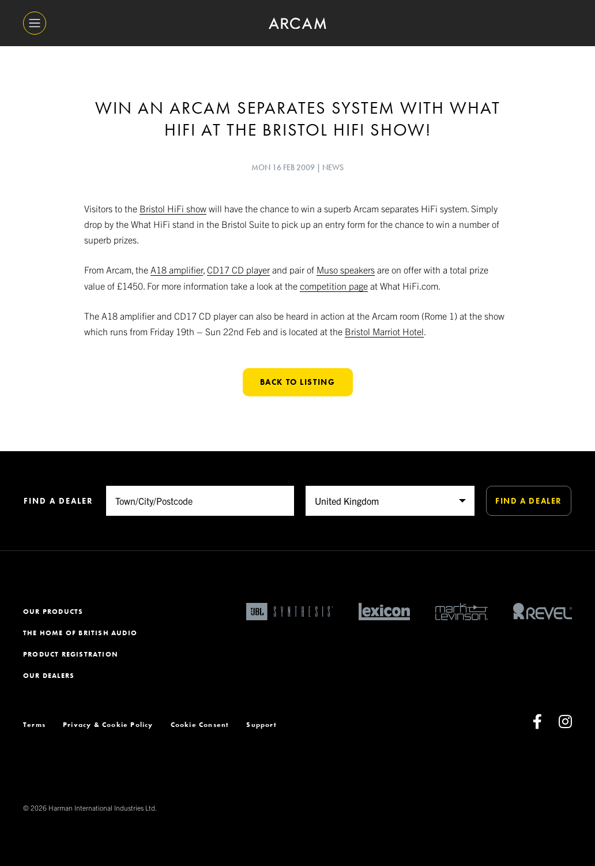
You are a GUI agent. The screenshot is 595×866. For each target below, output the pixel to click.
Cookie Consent (200, 725)
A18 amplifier (176, 269)
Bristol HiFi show (173, 208)
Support (261, 725)
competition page (334, 285)
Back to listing (298, 382)
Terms (34, 725)
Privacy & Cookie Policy (108, 725)
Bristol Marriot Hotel (384, 331)
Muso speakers (346, 269)
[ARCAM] (297, 23)
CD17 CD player (238, 269)
